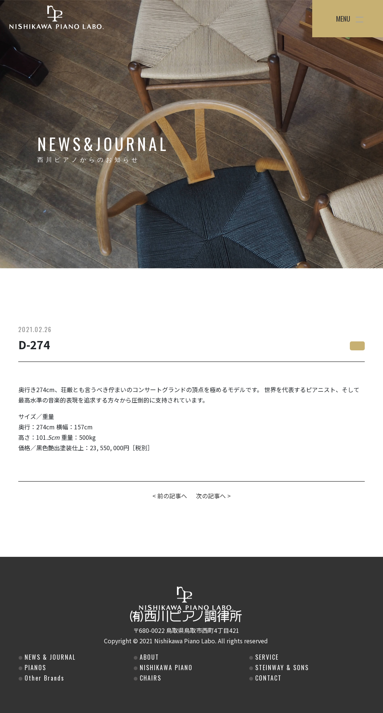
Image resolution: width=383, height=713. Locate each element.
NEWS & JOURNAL (49, 657)
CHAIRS (149, 677)
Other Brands (43, 677)
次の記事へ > (213, 495)
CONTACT (267, 677)
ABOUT (148, 657)
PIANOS (34, 667)
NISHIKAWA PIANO (165, 667)
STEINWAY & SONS (281, 667)
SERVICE (266, 657)
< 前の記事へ (169, 495)
